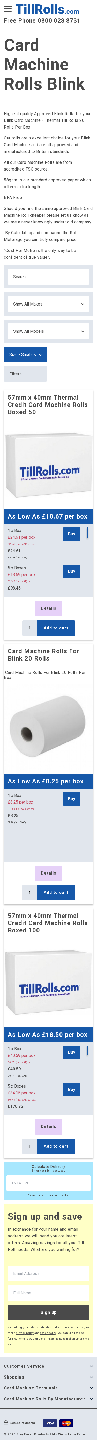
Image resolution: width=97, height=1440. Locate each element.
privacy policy (25, 1333)
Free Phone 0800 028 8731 (42, 20)
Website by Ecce (71, 1434)
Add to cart (56, 628)
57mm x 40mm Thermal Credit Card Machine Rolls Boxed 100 (48, 923)
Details (48, 608)
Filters (15, 374)
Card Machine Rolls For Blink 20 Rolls (43, 655)
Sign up (49, 1312)
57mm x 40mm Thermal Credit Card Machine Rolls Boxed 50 (48, 405)
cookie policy (48, 1333)
